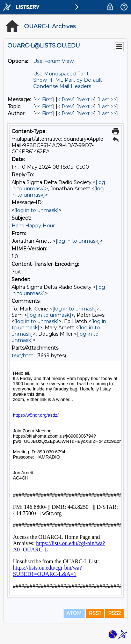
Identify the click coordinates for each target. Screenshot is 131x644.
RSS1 (95, 613)
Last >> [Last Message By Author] (107, 113)
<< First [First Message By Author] (43, 113)
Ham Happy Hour (33, 225)
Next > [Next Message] (86, 99)
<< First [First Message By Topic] (43, 106)
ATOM (74, 613)
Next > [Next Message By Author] (86, 113)
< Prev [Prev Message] (65, 99)
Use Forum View (53, 61)
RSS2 (114, 613)
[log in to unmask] (36, 210)
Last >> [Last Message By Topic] (107, 106)
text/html (23, 355)
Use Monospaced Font (61, 74)
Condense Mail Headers (62, 86)
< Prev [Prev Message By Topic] (65, 106)
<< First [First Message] (43, 99)
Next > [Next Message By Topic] (86, 106)
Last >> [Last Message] (107, 99)
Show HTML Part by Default (67, 80)
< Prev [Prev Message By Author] (65, 113)
